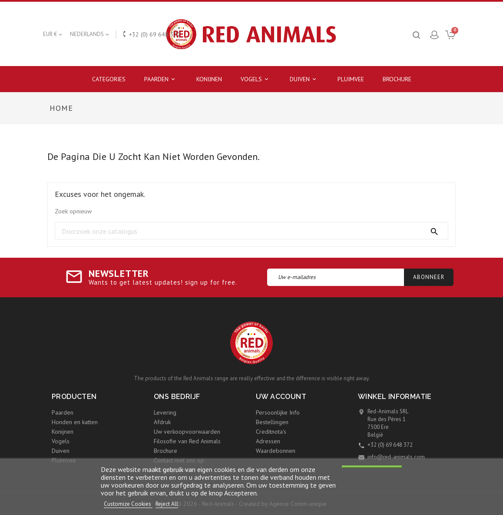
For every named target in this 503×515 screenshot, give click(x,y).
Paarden (161, 79)
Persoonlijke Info (278, 412)
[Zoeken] (251, 231)
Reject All (167, 504)
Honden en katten (75, 422)
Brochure (397, 79)
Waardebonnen (275, 451)
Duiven (304, 79)
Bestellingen (272, 422)
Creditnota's (271, 431)
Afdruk (162, 422)
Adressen (268, 441)
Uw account (281, 396)
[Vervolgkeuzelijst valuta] (53, 34)
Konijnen (209, 79)
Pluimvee (351, 79)
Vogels (256, 79)
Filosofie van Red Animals (187, 441)
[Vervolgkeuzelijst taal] (90, 34)
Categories (109, 79)
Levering (165, 412)
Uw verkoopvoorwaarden (187, 431)
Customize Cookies (128, 504)
